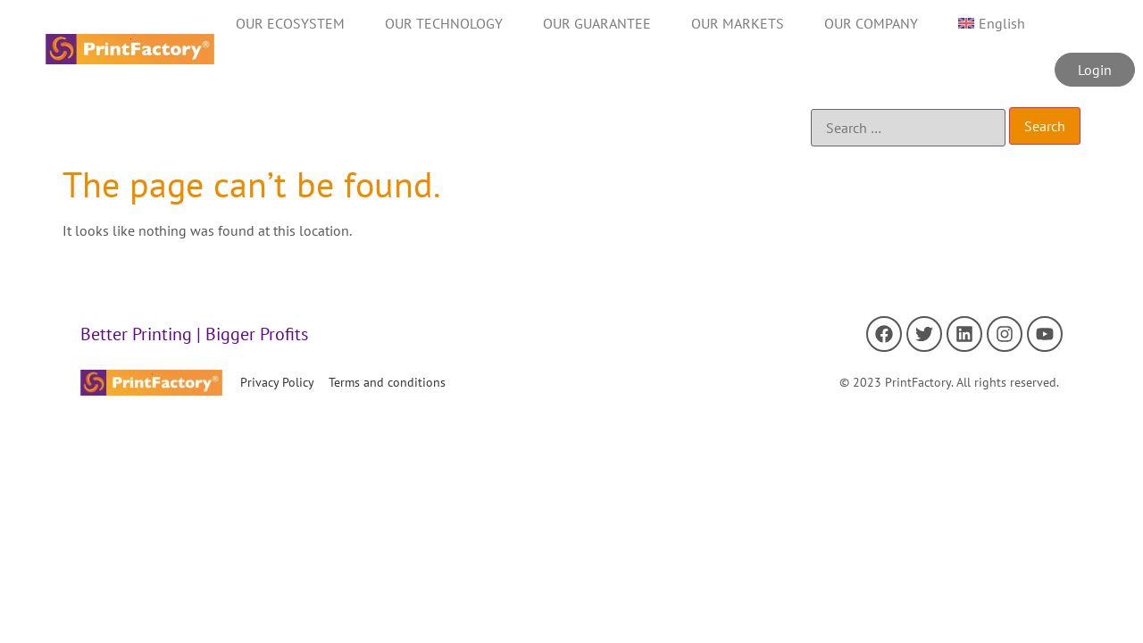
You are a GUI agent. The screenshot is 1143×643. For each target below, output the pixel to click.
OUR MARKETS (737, 23)
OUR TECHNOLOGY (444, 23)
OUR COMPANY (871, 23)
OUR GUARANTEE (597, 23)
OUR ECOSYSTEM (290, 23)
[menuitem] (992, 23)
